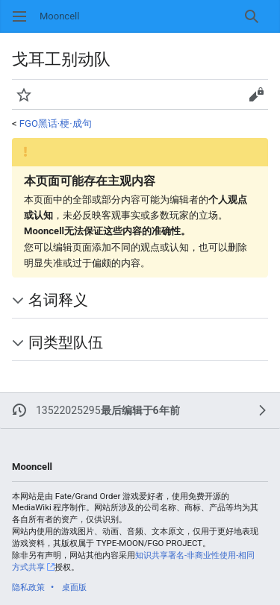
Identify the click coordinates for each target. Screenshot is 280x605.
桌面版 (74, 587)
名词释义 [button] (58, 300)
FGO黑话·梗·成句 (55, 123)
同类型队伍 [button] (65, 343)
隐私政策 (28, 587)
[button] (23, 94)
